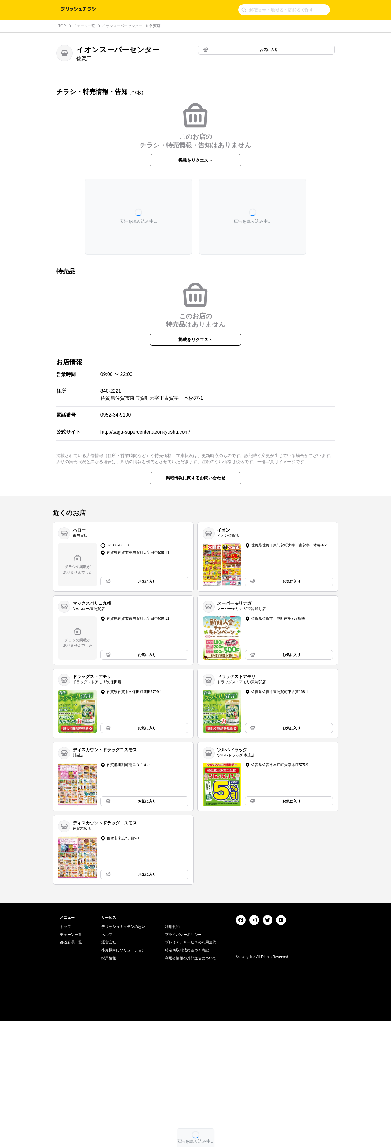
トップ (65, 1053)
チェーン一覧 (84, 26)
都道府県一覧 (71, 1068)
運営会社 (108, 1068)
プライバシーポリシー (183, 1061)
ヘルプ (106, 1061)
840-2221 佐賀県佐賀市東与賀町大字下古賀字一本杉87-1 (151, 394)
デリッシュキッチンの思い (123, 1053)
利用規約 (172, 1053)
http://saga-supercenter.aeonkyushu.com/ (145, 432)
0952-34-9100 (115, 414)
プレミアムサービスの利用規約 (190, 1068)
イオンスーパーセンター (122, 26)
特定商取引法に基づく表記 (187, 1076)
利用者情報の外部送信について (190, 1084)
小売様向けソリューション (123, 1076)
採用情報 (108, 1084)
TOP (62, 26)
